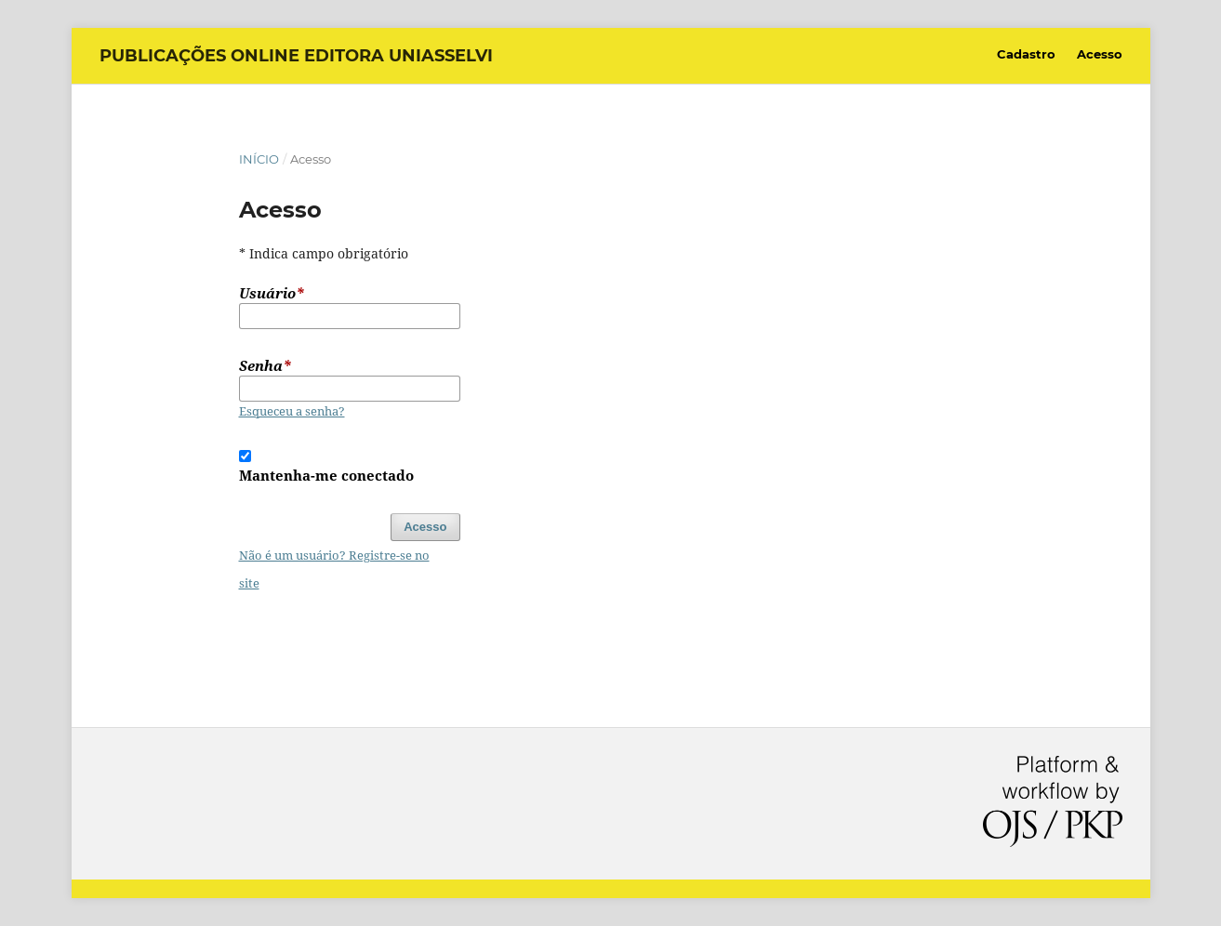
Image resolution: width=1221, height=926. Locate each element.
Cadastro (1026, 53)
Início (259, 159)
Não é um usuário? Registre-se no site (334, 569)
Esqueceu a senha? (292, 411)
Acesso (1099, 53)
